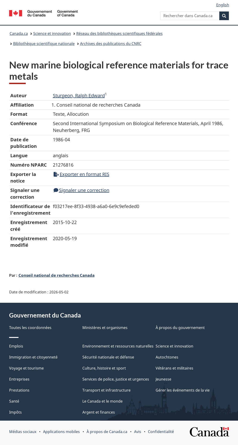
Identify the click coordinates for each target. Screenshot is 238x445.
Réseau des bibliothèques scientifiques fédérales (119, 33)
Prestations (19, 390)
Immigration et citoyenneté (33, 357)
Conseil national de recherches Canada (56, 275)
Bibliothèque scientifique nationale (44, 43)
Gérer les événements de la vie (183, 390)
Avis (137, 431)
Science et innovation (52, 33)
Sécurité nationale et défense (108, 357)
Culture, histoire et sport (104, 368)
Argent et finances (98, 412)
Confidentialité (161, 431)
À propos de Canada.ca (107, 431)
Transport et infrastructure (106, 390)
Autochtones (167, 357)
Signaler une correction (81, 190)
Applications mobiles (61, 431)
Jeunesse (163, 379)
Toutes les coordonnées (30, 327)
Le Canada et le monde (102, 401)
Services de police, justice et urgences (115, 379)
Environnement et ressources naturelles (118, 346)
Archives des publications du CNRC (110, 43)
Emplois (16, 346)
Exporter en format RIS (81, 174)
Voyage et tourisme (26, 368)
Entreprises (19, 379)
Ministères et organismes (105, 327)
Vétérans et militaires (174, 368)
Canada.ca (19, 33)
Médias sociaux (22, 431)
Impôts (15, 412)
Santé (14, 401)
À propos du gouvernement (180, 327)
